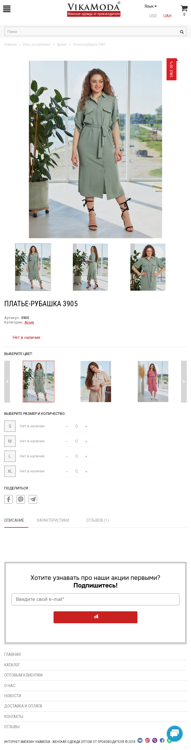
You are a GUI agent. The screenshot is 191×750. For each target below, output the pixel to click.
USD (153, 16)
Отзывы (12, 726)
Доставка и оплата (23, 706)
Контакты (13, 716)
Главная (12, 654)
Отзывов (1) (97, 520)
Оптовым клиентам (23, 675)
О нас (9, 685)
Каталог (12, 664)
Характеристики (53, 520)
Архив (29, 322)
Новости (12, 695)
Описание (14, 520)
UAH (167, 16)
